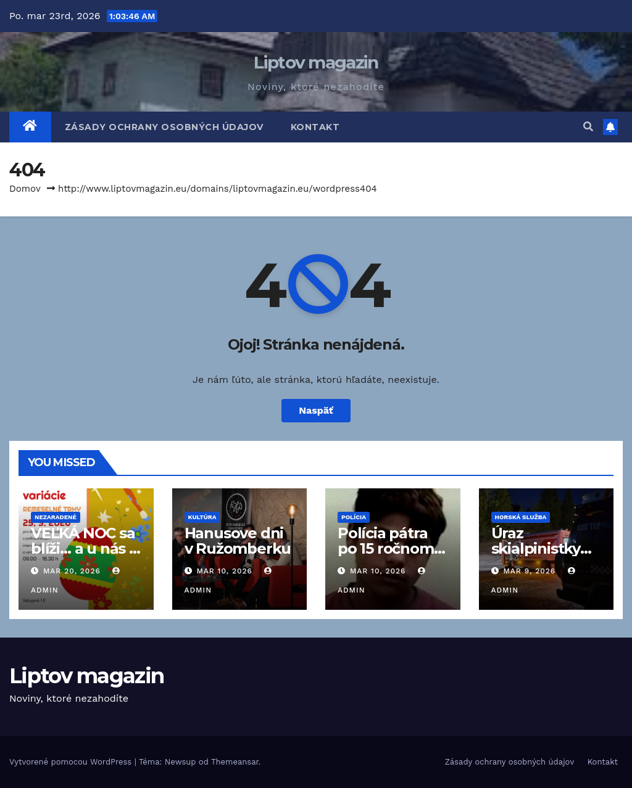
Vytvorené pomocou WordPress (72, 761)
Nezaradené (56, 517)
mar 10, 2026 (224, 571)
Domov (25, 188)
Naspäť (316, 410)
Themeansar (235, 761)
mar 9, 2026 (529, 571)
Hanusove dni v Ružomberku (238, 540)
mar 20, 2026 (72, 571)
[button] (588, 127)
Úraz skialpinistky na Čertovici (535, 548)
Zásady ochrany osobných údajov (164, 127)
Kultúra (202, 517)
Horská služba (521, 517)
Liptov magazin (316, 62)
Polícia (353, 517)
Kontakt (315, 127)
